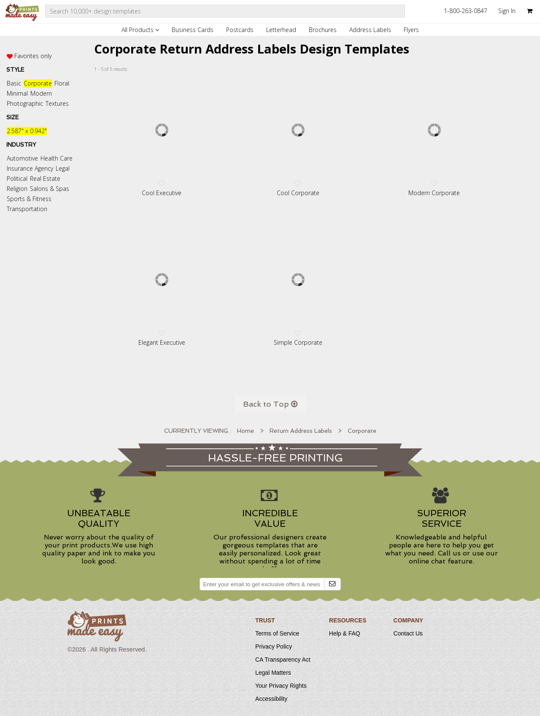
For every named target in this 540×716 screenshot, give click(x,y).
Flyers (411, 30)
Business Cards (192, 30)
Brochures (323, 30)
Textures (57, 103)
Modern (41, 93)
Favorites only (32, 56)
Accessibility (271, 698)
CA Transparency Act (282, 659)
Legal (63, 168)
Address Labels (370, 30)
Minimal (17, 93)
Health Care (56, 158)
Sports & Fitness (29, 199)
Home (245, 430)
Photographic (25, 103)
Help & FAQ (344, 633)
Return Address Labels (301, 430)
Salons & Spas (49, 189)
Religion (17, 189)
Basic (14, 83)
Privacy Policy (273, 646)
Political (17, 178)
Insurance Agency (30, 168)
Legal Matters (273, 672)
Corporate (38, 83)
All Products (140, 30)
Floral (61, 83)
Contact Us (408, 633)
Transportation (27, 209)
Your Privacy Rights (281, 685)
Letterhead (281, 30)
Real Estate (45, 178)
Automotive (22, 158)
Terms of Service (277, 633)
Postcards (240, 30)
